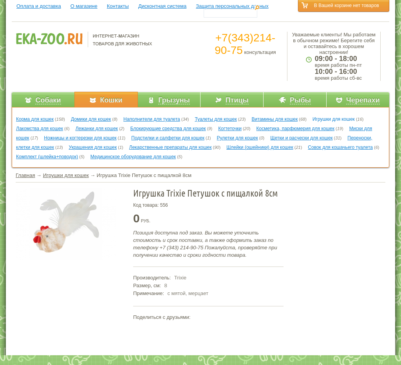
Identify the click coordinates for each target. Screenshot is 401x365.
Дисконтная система (162, 6)
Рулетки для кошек (237, 138)
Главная (25, 175)
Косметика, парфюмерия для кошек (295, 128)
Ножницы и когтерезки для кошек (80, 138)
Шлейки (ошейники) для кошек (259, 147)
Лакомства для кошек (39, 128)
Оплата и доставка (38, 6)
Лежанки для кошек (97, 128)
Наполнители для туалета (151, 119)
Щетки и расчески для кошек (301, 138)
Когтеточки (230, 128)
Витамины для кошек (274, 119)
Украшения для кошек (93, 147)
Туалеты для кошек (216, 119)
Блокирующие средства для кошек (168, 128)
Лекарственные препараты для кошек (170, 147)
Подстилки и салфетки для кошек (167, 138)
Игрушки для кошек (333, 119)
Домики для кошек (91, 119)
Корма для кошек (35, 119)
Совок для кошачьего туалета (340, 147)
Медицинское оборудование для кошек (133, 156)
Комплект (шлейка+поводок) (47, 156)
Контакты (118, 6)
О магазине (84, 6)
